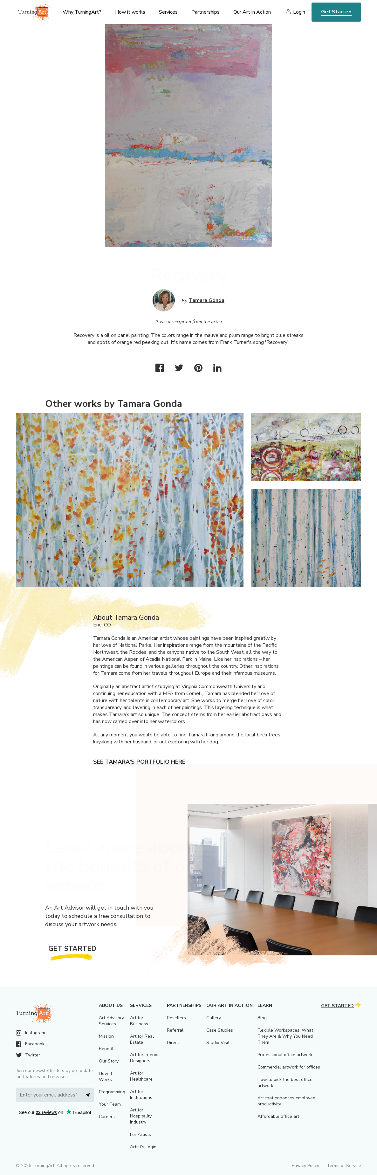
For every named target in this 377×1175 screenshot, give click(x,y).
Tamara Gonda (206, 300)
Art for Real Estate (142, 1039)
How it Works (105, 1076)
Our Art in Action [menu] (252, 12)
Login (299, 12)
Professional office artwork (284, 1055)
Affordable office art (278, 1116)
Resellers (176, 1018)
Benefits (107, 1049)
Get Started (336, 11)
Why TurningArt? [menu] (82, 12)
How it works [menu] (130, 12)
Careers (107, 1117)
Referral (175, 1030)
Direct (173, 1043)
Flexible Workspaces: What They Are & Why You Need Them (285, 1036)
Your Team (110, 1104)
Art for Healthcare (141, 1076)
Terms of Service (344, 1166)
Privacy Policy (305, 1166)
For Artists (140, 1134)
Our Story (109, 1061)
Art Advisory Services (111, 1021)
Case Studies (219, 1030)
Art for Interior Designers (144, 1058)
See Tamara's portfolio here (139, 762)
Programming (112, 1092)
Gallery (213, 1018)
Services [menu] (168, 12)
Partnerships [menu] (205, 12)
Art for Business (139, 1021)
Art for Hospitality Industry (141, 1116)
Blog (262, 1018)
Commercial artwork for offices (288, 1067)
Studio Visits (219, 1043)
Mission (106, 1036)
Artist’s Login (143, 1147)
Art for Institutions (141, 1095)
